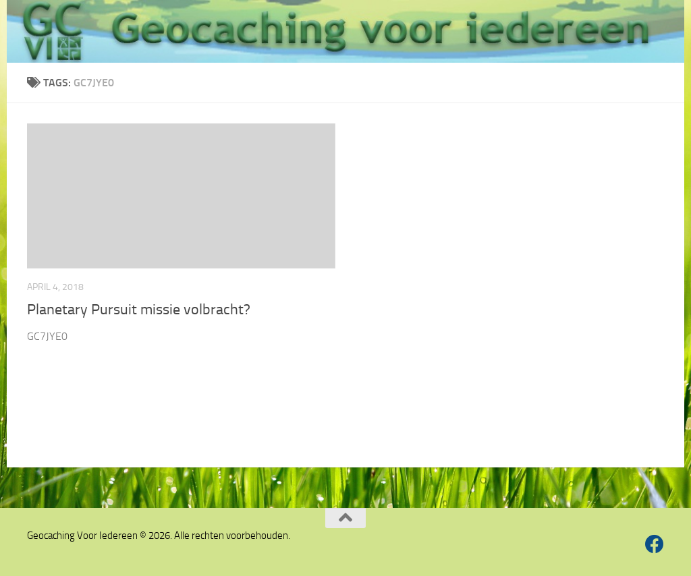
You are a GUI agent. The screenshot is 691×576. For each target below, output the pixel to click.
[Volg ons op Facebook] (654, 544)
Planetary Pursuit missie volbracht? (138, 309)
